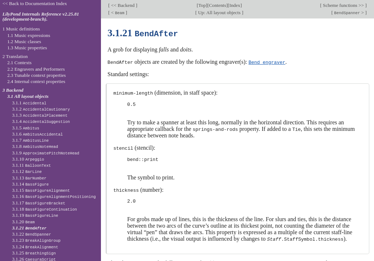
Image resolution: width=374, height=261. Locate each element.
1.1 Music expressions (28, 35)
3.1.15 (41, 190)
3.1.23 (36, 240)
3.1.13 (29, 178)
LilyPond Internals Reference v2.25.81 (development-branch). (41, 16)
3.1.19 (35, 215)
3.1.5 (25, 127)
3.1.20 (23, 221)
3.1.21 (29, 228)
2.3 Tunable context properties (36, 75)
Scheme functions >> (343, 5)
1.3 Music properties (27, 47)
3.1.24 (35, 246)
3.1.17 (38, 203)
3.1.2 (41, 109)
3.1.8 (35, 146)
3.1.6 (37, 134)
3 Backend (13, 90)
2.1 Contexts (19, 62)
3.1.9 (45, 153)
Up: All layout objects (219, 12)
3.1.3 (40, 115)
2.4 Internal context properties (36, 81)
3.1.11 (31, 165)
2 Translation (15, 56)
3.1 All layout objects (28, 96)
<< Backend (123, 5)
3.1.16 (54, 196)
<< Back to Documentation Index (35, 3)
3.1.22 (31, 234)
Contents (217, 5)
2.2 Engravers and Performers (36, 69)
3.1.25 (34, 253)
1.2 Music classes (24, 41)
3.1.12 (27, 171)
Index (234, 5)
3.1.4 (41, 121)
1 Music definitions (21, 29)
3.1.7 (30, 140)
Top (202, 5)
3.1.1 (29, 102)
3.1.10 (28, 159)
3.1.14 (30, 184)
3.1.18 (44, 209)
